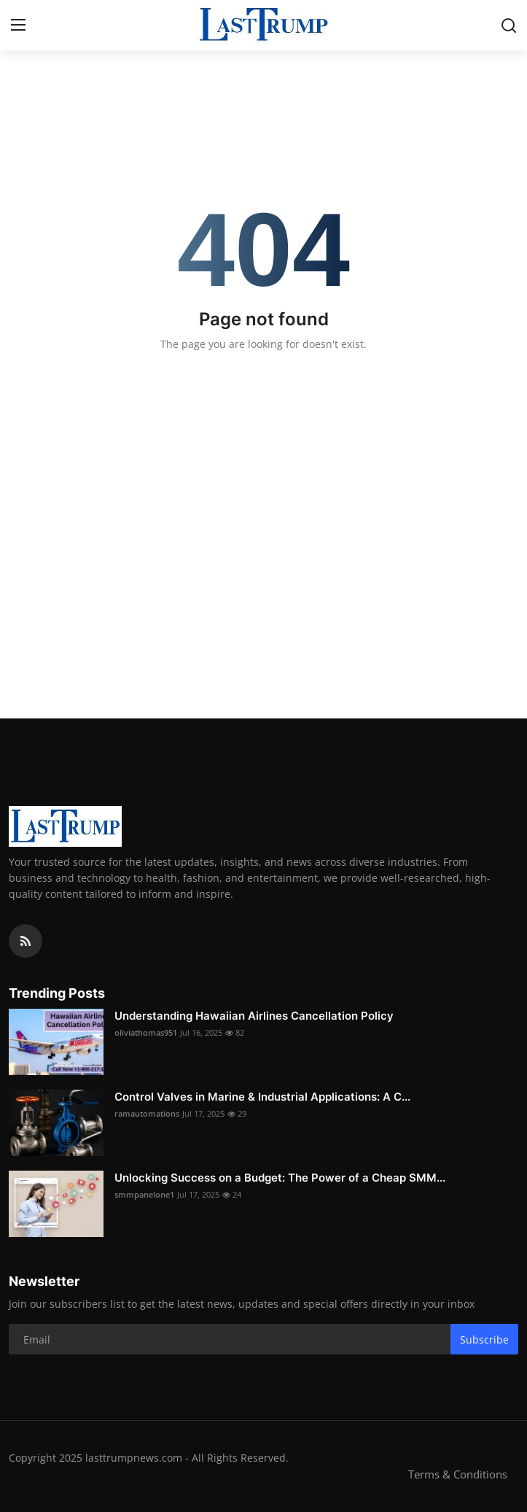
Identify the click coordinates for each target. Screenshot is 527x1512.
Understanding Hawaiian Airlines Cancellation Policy (254, 1016)
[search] (509, 25)
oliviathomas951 (145, 1032)
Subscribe (484, 1339)
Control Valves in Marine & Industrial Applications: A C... (262, 1097)
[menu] (18, 25)
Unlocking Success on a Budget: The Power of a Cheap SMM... (279, 1178)
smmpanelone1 (144, 1194)
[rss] (25, 941)
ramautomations (146, 1113)
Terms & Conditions (457, 1474)
